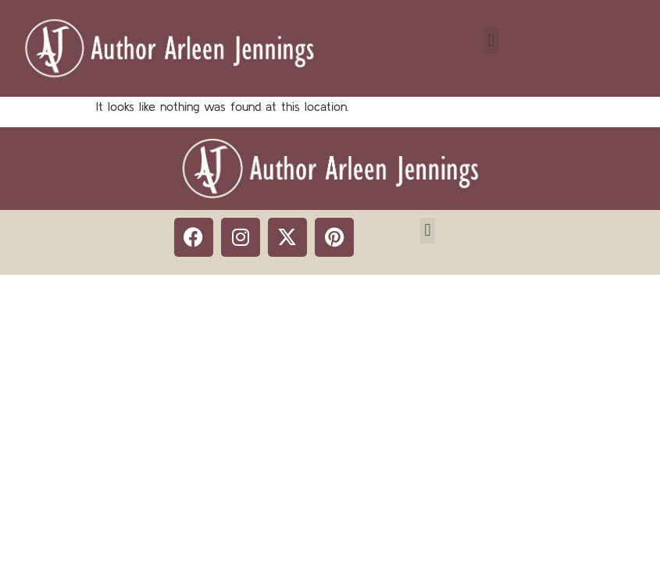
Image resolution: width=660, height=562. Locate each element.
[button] (490, 41)
